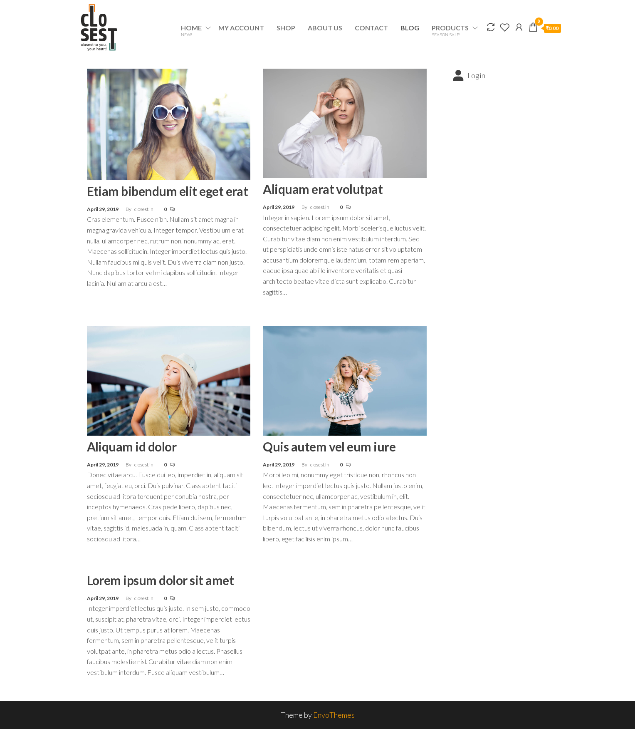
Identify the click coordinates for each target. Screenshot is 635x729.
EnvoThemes (334, 714)
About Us (325, 28)
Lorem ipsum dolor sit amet (160, 580)
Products (450, 30)
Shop (286, 28)
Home (191, 30)
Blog (409, 28)
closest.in (144, 209)
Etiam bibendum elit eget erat (167, 190)
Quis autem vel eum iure (329, 446)
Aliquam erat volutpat (323, 188)
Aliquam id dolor (132, 446)
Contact (371, 28)
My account (241, 28)
